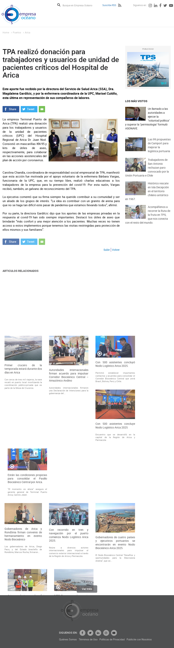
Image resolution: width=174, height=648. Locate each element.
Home (6, 32)
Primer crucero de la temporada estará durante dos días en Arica (23, 446)
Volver (116, 250)
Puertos (17, 32)
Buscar (58, 4)
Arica (27, 32)
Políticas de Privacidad (135, 639)
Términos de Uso (112, 639)
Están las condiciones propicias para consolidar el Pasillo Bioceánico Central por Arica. (27, 556)
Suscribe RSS (109, 5)
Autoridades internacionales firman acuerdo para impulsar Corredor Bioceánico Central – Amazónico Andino (68, 453)
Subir (107, 250)
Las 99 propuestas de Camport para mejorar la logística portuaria (159, 149)
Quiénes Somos (92, 639)
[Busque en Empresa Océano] (80, 5)
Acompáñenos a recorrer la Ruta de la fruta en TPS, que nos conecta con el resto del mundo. (147, 220)
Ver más (87, 591)
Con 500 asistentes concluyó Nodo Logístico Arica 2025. (115, 441)
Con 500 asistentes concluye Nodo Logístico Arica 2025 (115, 503)
